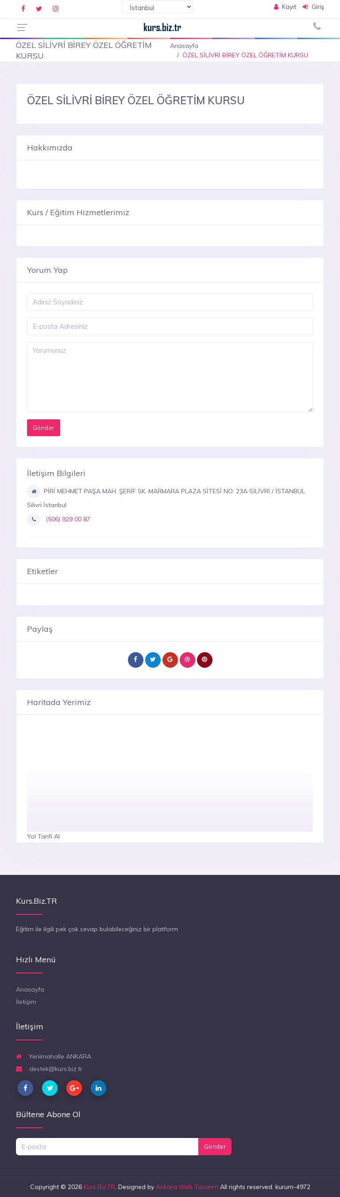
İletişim (26, 1002)
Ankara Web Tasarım (187, 1187)
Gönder (215, 1146)
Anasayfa (184, 46)
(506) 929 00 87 (67, 519)
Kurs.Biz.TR (99, 1187)
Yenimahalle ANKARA (53, 1056)
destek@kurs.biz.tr (49, 1069)
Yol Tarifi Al (43, 836)
